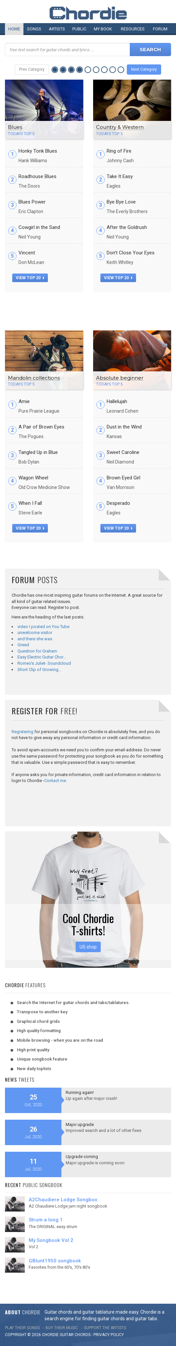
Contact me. (55, 780)
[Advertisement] (88, 308)
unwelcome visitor (35, 632)
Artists (57, 28)
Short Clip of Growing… (39, 669)
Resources (133, 28)
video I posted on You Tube (43, 626)
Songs (34, 28)
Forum (160, 28)
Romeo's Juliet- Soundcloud (44, 663)
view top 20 (30, 278)
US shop (88, 947)
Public (79, 28)
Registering (22, 731)
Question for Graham (37, 651)
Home (14, 28)
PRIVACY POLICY (108, 1334)
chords (82, 1334)
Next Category (144, 69)
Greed (23, 644)
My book (103, 28)
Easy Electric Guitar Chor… (42, 656)
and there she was (35, 638)
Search (150, 49)
